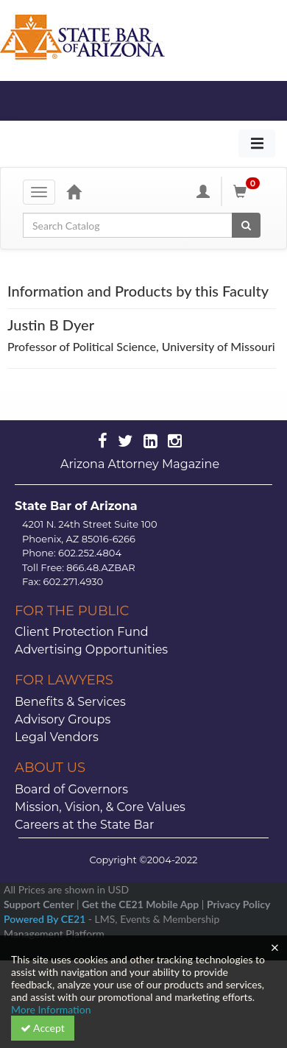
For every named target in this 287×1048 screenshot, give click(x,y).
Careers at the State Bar (84, 825)
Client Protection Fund (82, 632)
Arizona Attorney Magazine (139, 464)
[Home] (73, 191)
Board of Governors (71, 789)
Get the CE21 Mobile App (140, 904)
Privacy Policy (238, 904)
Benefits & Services (70, 702)
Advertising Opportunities (91, 649)
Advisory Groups (62, 719)
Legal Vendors (57, 737)
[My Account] (203, 191)
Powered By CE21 (46, 919)
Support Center (39, 904)
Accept (43, 1028)
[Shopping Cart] (248, 191)
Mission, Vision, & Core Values (100, 807)
